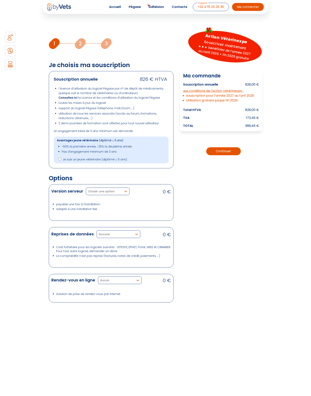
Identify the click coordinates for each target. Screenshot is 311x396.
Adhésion (156, 7)
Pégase (135, 7)
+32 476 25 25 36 (210, 6)
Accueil (115, 7)
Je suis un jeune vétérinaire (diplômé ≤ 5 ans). (95, 159)
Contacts (179, 7)
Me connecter (248, 7)
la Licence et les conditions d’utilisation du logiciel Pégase (109, 98)
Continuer (223, 151)
